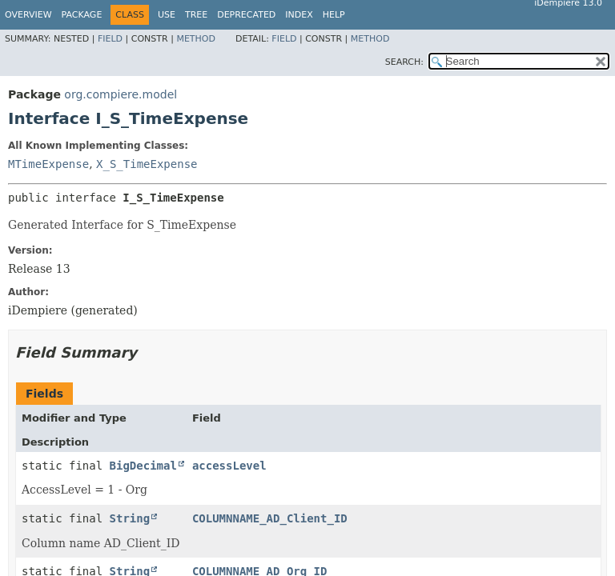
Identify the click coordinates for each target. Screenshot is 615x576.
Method (195, 39)
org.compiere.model (120, 94)
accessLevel (229, 465)
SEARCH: (404, 62)
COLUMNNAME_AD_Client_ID (270, 518)
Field (110, 39)
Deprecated (246, 15)
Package (82, 15)
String (130, 518)
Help (334, 15)
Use (166, 15)
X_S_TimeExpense (146, 164)
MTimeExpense (48, 164)
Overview (28, 15)
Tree (196, 15)
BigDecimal (143, 465)
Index (298, 15)
